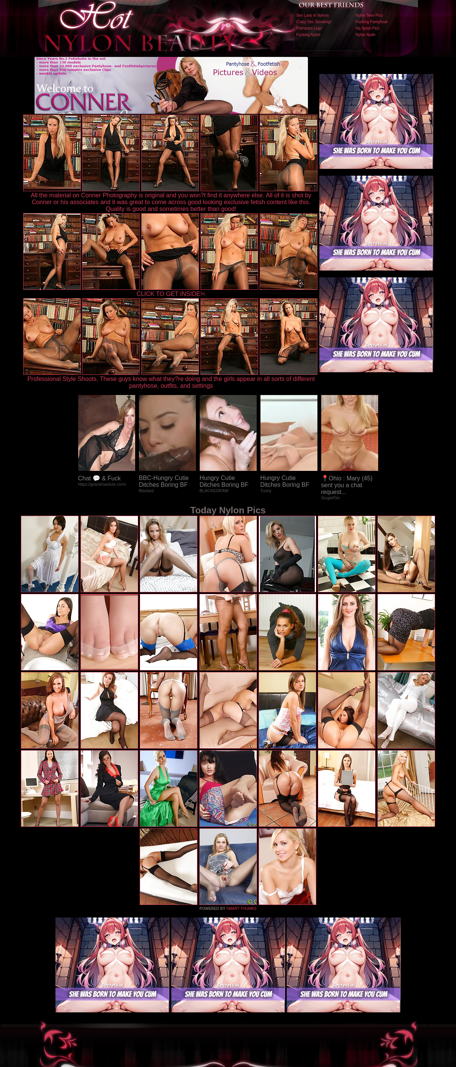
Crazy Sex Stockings (314, 22)
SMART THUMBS (241, 908)
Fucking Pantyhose (372, 22)
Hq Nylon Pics (368, 28)
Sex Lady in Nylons (313, 15)
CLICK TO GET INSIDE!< (171, 294)
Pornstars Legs (309, 28)
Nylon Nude (366, 35)
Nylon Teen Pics (369, 15)
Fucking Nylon (308, 35)
